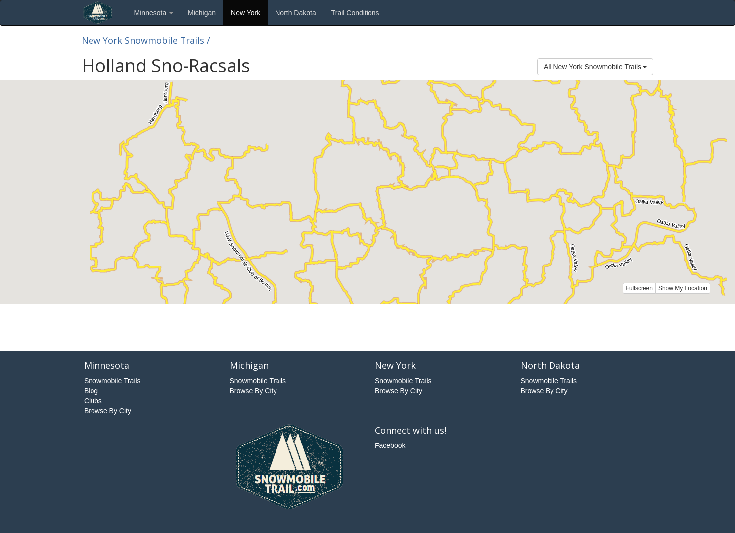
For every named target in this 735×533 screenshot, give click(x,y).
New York (245, 13)
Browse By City (107, 411)
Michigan (202, 13)
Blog (91, 391)
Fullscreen (639, 288)
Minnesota (153, 13)
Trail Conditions (355, 13)
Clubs (93, 401)
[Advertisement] (367, 326)
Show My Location (682, 288)
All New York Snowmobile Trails (595, 67)
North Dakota (295, 13)
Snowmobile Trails (112, 381)
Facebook (390, 445)
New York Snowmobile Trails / (146, 40)
